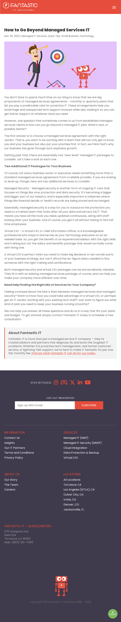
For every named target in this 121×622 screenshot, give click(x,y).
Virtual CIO (71, 458)
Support (113, 613)
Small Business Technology (77, 36)
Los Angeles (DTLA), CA (79, 490)
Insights (9, 443)
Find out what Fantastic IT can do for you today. (64, 353)
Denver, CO (71, 505)
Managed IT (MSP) (76, 438)
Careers (9, 490)
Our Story (10, 480)
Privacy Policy (13, 458)
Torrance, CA (72, 485)
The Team (11, 485)
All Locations (72, 480)
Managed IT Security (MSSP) (83, 443)
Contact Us (12, 438)
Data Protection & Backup (81, 453)
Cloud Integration (75, 448)
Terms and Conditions (19, 453)
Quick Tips (54, 36)
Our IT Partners (14, 448)
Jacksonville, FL (74, 510)
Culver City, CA (74, 495)
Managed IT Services (34, 36)
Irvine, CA (70, 500)
